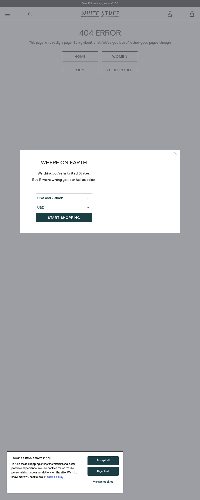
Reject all (103, 471)
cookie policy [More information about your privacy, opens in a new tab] (55, 477)
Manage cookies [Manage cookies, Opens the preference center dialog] (103, 481)
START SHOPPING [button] (64, 217)
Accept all (103, 460)
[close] (175, 153)
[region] (65, 472)
